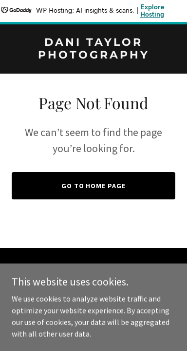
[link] (93, 55)
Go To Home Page (93, 185)
